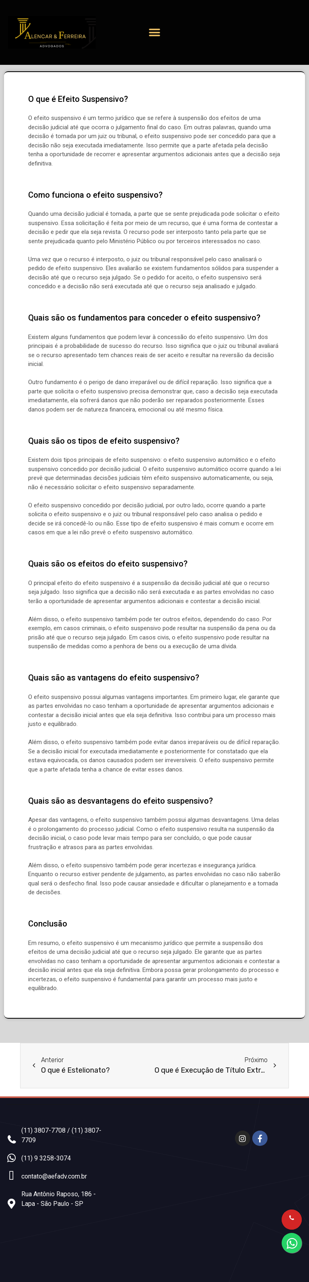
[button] (154, 32)
